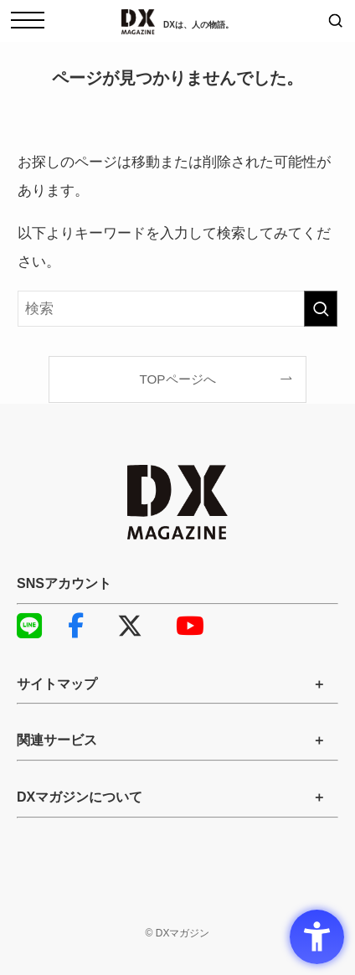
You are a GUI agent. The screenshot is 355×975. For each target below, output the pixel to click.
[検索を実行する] (320, 309)
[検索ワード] (177, 309)
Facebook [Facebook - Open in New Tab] (75, 625)
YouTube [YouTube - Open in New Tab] (184, 625)
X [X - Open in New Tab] (129, 625)
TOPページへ (177, 379)
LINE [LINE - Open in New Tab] (25, 625)
